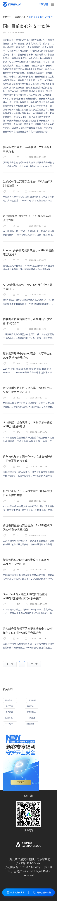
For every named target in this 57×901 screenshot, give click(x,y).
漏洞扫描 (32, 700)
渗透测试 (9, 712)
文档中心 (7, 17)
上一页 (10, 664)
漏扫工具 (9, 706)
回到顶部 (28, 795)
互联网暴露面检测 (11, 718)
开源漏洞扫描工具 (32, 724)
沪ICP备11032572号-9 (28, 863)
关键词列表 (20, 17)
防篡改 (32, 718)
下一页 (34, 664)
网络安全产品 (10, 700)
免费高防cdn (31, 712)
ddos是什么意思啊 (11, 724)
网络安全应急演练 (32, 706)
